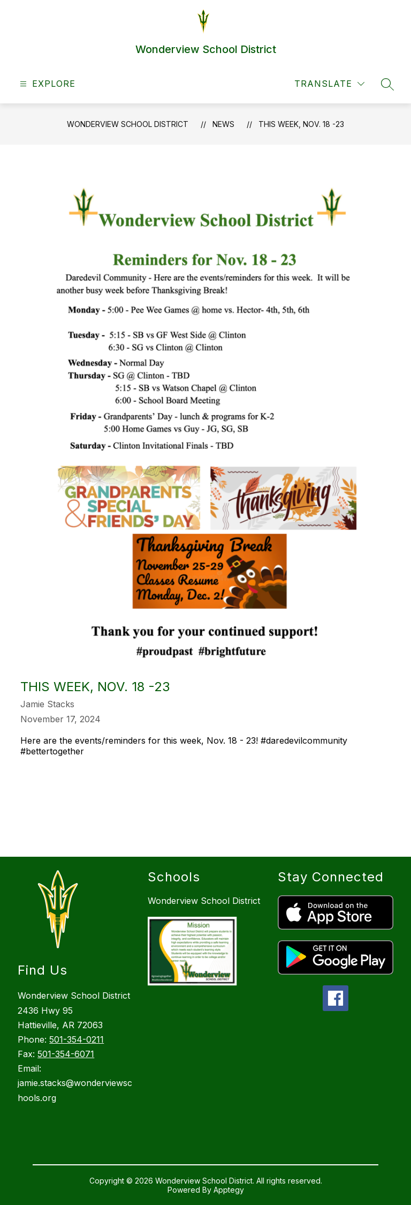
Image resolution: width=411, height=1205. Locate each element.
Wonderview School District (127, 124)
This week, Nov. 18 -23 (301, 124)
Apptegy (229, 1189)
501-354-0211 (76, 1039)
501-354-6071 (65, 1054)
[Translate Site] (329, 84)
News (223, 124)
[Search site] (387, 84)
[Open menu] (46, 84)
